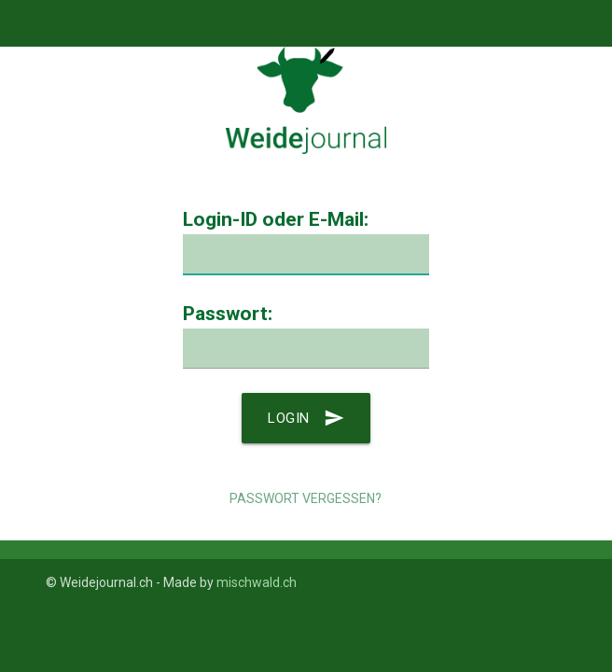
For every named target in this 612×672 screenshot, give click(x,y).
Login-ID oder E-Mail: (276, 219)
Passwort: (227, 313)
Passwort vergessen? (306, 498)
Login (306, 418)
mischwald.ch (256, 582)
